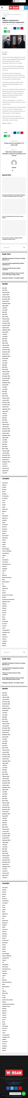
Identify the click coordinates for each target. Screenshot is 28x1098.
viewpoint (4, 641)
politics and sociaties (7, 595)
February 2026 (5, 292)
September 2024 (6, 330)
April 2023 (4, 367)
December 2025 (6, 297)
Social (3, 614)
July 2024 (4, 334)
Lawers (4, 570)
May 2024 (4, 338)
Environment (5, 535)
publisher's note (6, 601)
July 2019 (4, 464)
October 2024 (5, 327)
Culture (4, 504)
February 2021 (5, 424)
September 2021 (6, 409)
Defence (4, 511)
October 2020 (5, 433)
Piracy (3, 590)
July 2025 (4, 308)
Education (4, 529)
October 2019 (5, 459)
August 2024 (5, 332)
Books (3, 491)
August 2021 (5, 411)
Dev (3, 513)
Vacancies (4, 636)
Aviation (4, 487)
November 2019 (6, 457)
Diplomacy (4, 518)
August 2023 (5, 358)
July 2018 (4, 472)
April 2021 (4, 420)
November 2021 (6, 404)
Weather (4, 643)
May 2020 (4, 444)
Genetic (4, 542)
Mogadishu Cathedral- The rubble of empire (13, 278)
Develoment (5, 515)
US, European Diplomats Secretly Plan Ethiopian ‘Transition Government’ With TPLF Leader (13, 195)
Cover (4, 18)
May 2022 (4, 391)
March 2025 (5, 316)
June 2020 (4, 442)
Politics (4, 592)
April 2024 (4, 341)
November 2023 (6, 352)
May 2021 (4, 417)
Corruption (5, 498)
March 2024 (5, 343)
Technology (5, 621)
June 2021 (4, 415)
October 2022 (5, 380)
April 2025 (4, 314)
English (16, 1)
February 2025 (5, 319)
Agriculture (5, 482)
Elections (4, 531)
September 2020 (6, 435)
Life (3, 573)
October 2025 (5, 301)
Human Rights (5, 548)
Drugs (3, 522)
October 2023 (5, 354)
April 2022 (4, 393)
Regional (4, 606)
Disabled (4, 520)
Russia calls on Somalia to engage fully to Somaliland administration (12, 238)
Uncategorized (6, 632)
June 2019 (4, 466)
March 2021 (5, 422)
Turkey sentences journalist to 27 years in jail (14, 144)
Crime (3, 502)
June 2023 (4, 363)
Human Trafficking (6, 551)
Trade (3, 628)
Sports (4, 619)
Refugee (4, 603)
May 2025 (4, 312)
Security (4, 612)
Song (3, 617)
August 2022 (5, 384)
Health (3, 544)
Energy (4, 533)
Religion (4, 608)
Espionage (4, 537)
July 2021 (4, 413)
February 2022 (5, 398)
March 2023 (5, 369)
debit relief (5, 509)
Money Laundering (6, 577)
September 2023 (6, 356)
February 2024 (5, 345)
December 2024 (6, 323)
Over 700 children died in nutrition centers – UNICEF (13, 217)
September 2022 (6, 382)
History (4, 546)
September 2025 (6, 303)
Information (5, 562)
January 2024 (5, 347)
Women (4, 645)
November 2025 (6, 299)
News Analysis (5, 581)
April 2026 (4, 290)
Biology (4, 489)
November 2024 (6, 325)
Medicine (4, 575)
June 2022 (4, 389)
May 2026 (4, 288)
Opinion (4, 586)
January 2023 (5, 374)
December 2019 (6, 455)
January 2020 (5, 453)
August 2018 (5, 470)
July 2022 (4, 387)
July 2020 (4, 439)
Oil (3, 584)
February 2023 (5, 371)
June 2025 (4, 310)
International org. (6, 564)
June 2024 (4, 336)
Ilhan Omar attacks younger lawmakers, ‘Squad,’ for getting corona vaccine (14, 154)
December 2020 (6, 428)
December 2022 (6, 376)
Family (4, 540)
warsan (4, 24)
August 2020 (5, 437)
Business (4, 493)
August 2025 (5, 305)
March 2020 (5, 448)
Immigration (5, 559)
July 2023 (4, 360)
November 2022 (6, 378)
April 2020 (4, 446)
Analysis (4, 485)
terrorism (4, 623)
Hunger (4, 555)
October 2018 (5, 468)
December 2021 (6, 402)
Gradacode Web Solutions (16, 1096)
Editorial (4, 526)
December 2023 (6, 349)
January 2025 (5, 321)
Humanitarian (5, 553)
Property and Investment (8, 599)
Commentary (5, 496)
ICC (3, 557)
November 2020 (6, 431)
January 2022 (5, 400)
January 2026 (5, 294)
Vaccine (4, 639)
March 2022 (5, 395)
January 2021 (5, 426)
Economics (5, 524)
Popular (4, 597)
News (3, 579)
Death (3, 507)
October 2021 (5, 406)
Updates (4, 634)
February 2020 (5, 450)
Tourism (4, 625)
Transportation (6, 630)
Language (4, 568)
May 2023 (4, 365)
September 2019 (6, 461)
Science (4, 610)
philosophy (5, 588)
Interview (4, 566)
